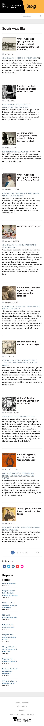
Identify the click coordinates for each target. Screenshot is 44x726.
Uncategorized (8, 107)
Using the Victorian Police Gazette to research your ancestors (10, 593)
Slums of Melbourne (9, 583)
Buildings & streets (22, 360)
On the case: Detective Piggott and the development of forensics (28, 291)
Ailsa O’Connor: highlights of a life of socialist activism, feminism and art (27, 136)
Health (17, 527)
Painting (5, 151)
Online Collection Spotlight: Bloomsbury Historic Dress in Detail (28, 177)
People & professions (10, 105)
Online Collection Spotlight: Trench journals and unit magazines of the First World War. (28, 44)
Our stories (7, 196)
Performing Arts (28, 473)
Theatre (5, 478)
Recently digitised (9, 475)
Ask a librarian (8, 58)
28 (26, 553)
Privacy (22, 710)
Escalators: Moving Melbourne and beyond (29, 343)
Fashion (36, 193)
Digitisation (16, 473)
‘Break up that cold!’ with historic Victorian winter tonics (29, 511)
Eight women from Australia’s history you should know (9, 605)
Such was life (25, 105)
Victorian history (22, 107)
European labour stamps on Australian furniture (9, 637)
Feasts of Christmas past (29, 226)
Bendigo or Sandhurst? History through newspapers (10, 671)
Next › (38, 553)
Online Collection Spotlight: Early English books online (28, 401)
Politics (12, 151)
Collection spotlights (23, 58)
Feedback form (22, 703)
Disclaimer (22, 707)
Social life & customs (27, 245)
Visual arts (13, 529)
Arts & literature (9, 417)
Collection (6, 473)
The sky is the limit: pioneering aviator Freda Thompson (26, 89)
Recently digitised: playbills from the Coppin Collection (26, 457)
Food (17, 245)
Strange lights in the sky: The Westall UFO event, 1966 (9, 649)
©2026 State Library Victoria (22, 714)
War (34, 58)
